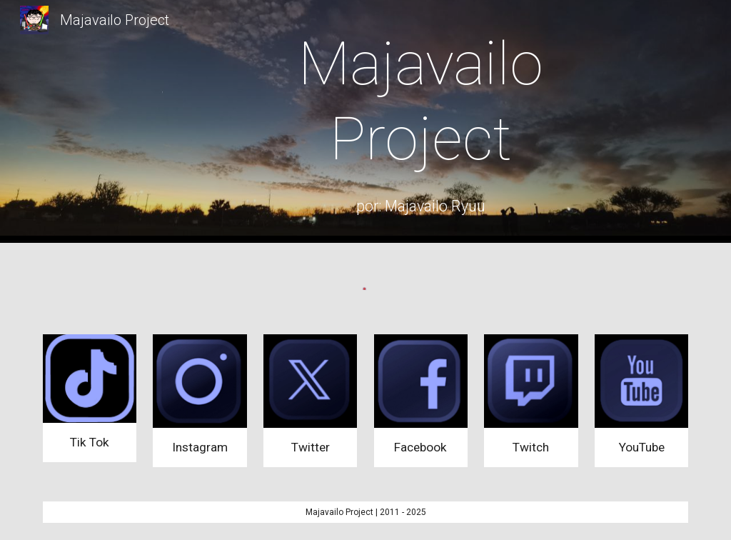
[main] (420, 101)
